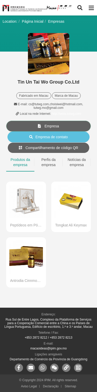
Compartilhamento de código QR (48, 148)
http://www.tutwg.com (66, 114)
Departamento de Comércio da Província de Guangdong (48, 359)
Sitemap (70, 386)
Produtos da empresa (20, 162)
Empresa (48, 126)
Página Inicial (32, 21)
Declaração (51, 386)
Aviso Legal (29, 386)
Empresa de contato (48, 137)
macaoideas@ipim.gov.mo (48, 348)
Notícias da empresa (77, 162)
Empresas (56, 21)
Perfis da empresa (48, 162)
